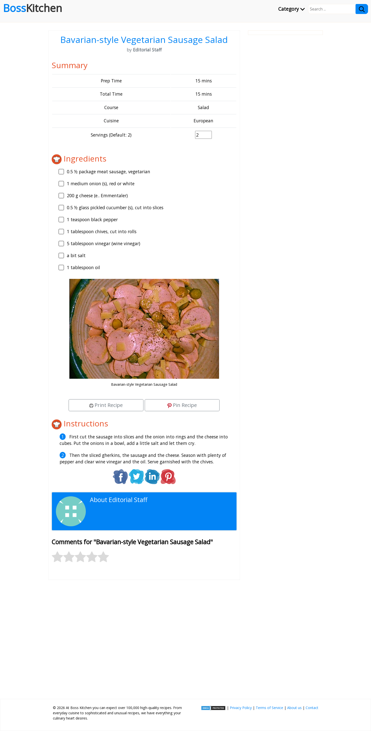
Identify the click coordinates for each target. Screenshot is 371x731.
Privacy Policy (241, 707)
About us (294, 707)
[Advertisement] (144, 637)
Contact (312, 707)
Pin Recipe (182, 405)
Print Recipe (106, 405)
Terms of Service (269, 707)
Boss (32, 8)
